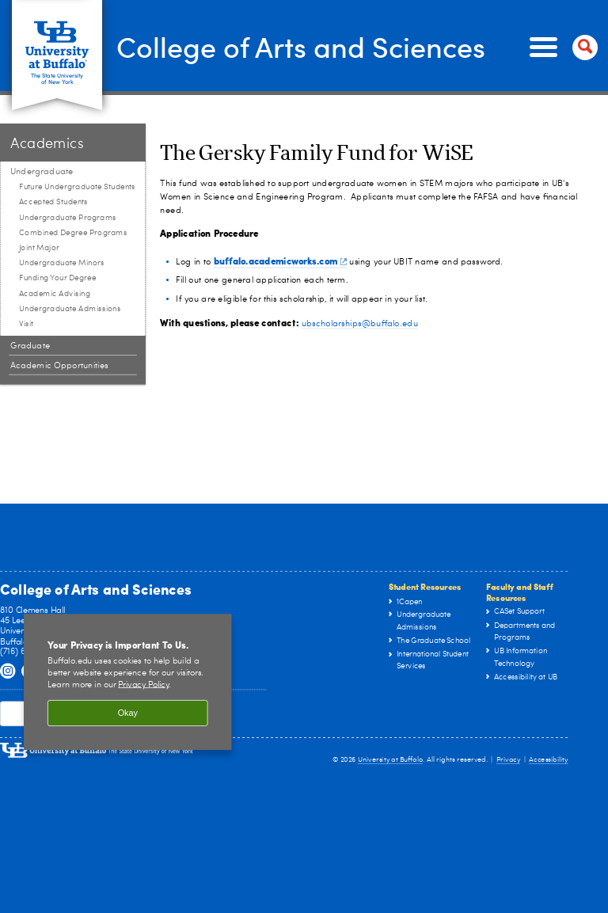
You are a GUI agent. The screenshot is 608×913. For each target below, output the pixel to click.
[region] (128, 682)
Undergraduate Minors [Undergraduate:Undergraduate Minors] (61, 263)
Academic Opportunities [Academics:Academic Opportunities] (59, 365)
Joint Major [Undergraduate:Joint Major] (39, 248)
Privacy (508, 759)
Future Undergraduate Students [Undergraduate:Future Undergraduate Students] (77, 187)
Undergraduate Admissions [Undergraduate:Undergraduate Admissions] (70, 309)
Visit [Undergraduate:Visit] (26, 324)
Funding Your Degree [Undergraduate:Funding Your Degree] (58, 278)
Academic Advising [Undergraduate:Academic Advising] (54, 294)
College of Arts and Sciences (300, 46)
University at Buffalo (391, 759)
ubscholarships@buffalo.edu (360, 323)
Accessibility (548, 759)
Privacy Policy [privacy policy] (143, 684)
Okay (128, 713)
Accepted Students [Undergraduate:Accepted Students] (53, 202)
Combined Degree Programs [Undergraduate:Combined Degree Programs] (73, 233)
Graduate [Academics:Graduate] (30, 345)
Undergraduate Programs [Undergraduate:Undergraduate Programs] (67, 218)
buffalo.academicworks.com (280, 260)
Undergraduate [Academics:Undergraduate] (42, 171)
